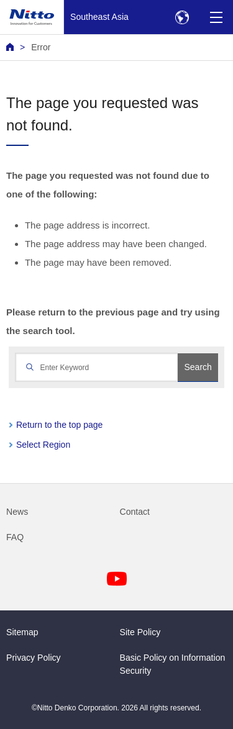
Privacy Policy (33, 658)
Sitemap (22, 632)
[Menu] (216, 17)
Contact (135, 512)
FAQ (15, 537)
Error (40, 47)
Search (197, 367)
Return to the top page (59, 425)
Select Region (43, 445)
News (17, 512)
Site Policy (140, 632)
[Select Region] (182, 17)
